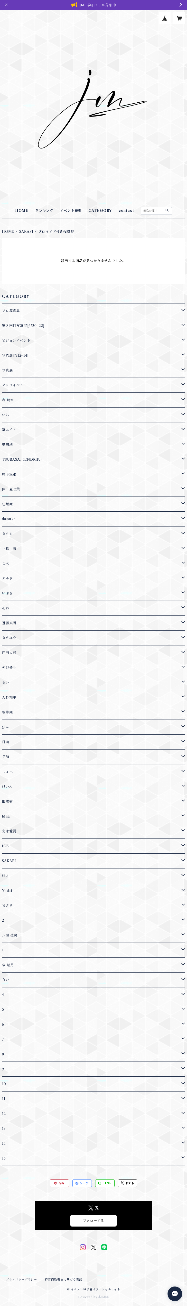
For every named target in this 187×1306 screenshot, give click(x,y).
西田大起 (9, 653)
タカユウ (9, 638)
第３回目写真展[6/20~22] (23, 325)
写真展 (7, 370)
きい (5, 980)
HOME (21, 210)
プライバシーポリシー (21, 1279)
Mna (6, 816)
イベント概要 (71, 210)
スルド (7, 578)
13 (4, 1128)
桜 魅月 (8, 965)
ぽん (5, 727)
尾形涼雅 (9, 474)
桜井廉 (7, 712)
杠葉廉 (7, 504)
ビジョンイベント (16, 340)
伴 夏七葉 (11, 489)
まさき (7, 905)
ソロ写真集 (11, 311)
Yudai (7, 890)
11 (3, 1099)
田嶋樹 (7, 801)
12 (4, 1113)
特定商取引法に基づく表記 (63, 1279)
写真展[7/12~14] (15, 355)
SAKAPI (26, 231)
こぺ (5, 563)
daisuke (9, 519)
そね (5, 608)
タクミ (7, 534)
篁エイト (9, 430)
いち (5, 415)
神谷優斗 (9, 667)
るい (5, 682)
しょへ (7, 772)
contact (126, 210)
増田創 (7, 444)
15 (4, 1158)
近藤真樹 (9, 623)
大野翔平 (9, 697)
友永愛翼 (9, 831)
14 (4, 1143)
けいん (7, 786)
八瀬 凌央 (10, 935)
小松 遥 (9, 548)
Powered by (93, 1297)
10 (4, 1084)
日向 (5, 742)
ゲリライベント (14, 385)
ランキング (44, 210)
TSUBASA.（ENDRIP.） (23, 459)
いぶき (7, 593)
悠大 (5, 876)
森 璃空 (8, 400)
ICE (5, 846)
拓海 (5, 757)
